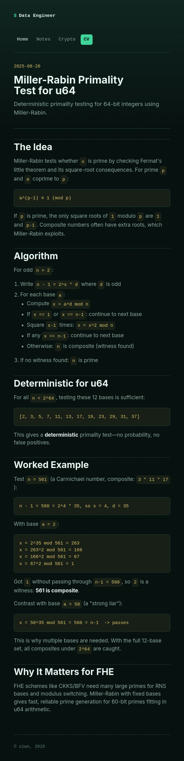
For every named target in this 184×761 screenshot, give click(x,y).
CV (86, 39)
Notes (43, 39)
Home (22, 39)
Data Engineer (37, 15)
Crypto (67, 39)
